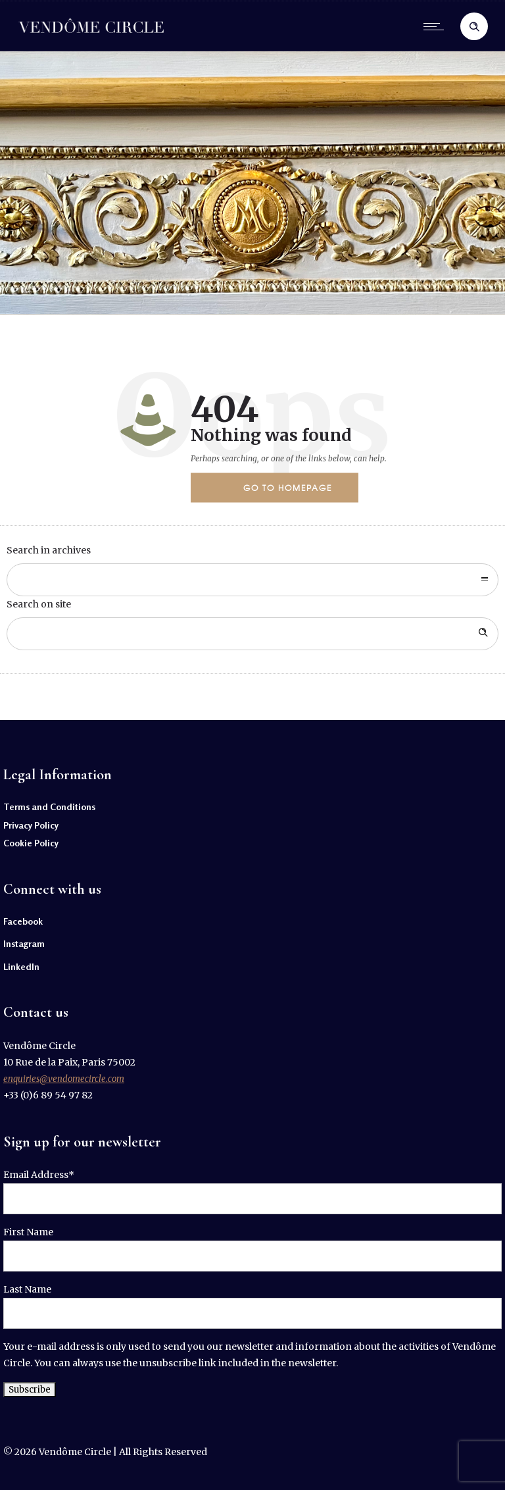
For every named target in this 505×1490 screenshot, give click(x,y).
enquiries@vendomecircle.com (63, 1079)
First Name (28, 1232)
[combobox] (252, 579)
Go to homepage (287, 488)
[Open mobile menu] (436, 26)
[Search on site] (252, 633)
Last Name (27, 1289)
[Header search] (474, 27)
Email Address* (38, 1175)
